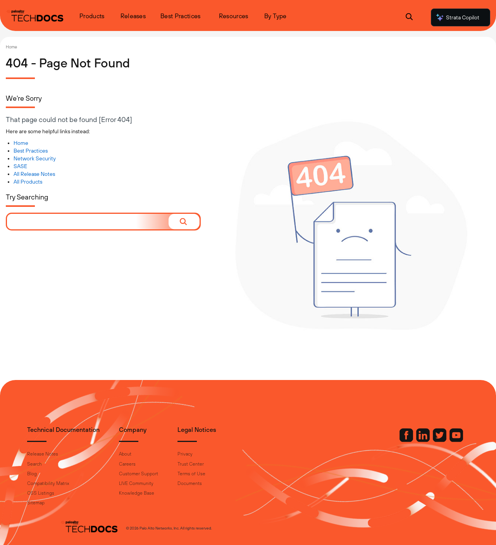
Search (67, 464)
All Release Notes (34, 174)
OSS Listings (73, 493)
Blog (65, 473)
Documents (222, 483)
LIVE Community (169, 483)
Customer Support (171, 473)
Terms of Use (224, 473)
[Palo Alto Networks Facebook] (374, 440)
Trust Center (223, 464)
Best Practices (31, 151)
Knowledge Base (169, 493)
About (158, 454)
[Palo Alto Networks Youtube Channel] (423, 440)
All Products (28, 182)
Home (11, 47)
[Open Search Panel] (409, 17)
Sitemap (69, 502)
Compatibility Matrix (81, 483)
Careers (160, 464)
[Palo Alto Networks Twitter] (407, 440)
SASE (20, 166)
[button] (184, 221)
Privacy (218, 454)
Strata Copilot (457, 17)
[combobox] (88, 221)
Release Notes (75, 454)
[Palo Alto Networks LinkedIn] (390, 440)
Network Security (35, 158)
